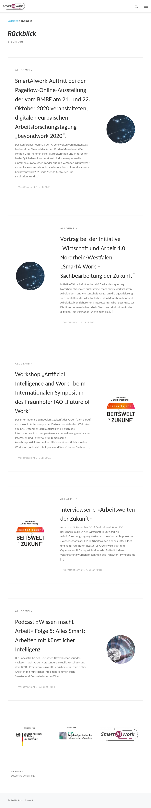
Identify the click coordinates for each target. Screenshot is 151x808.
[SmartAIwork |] (14, 5)
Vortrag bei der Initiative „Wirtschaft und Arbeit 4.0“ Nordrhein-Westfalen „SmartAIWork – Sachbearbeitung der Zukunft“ (97, 257)
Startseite (13, 20)
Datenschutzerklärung (23, 775)
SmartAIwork (25, 800)
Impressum (17, 771)
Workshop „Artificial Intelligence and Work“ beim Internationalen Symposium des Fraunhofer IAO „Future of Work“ (52, 392)
